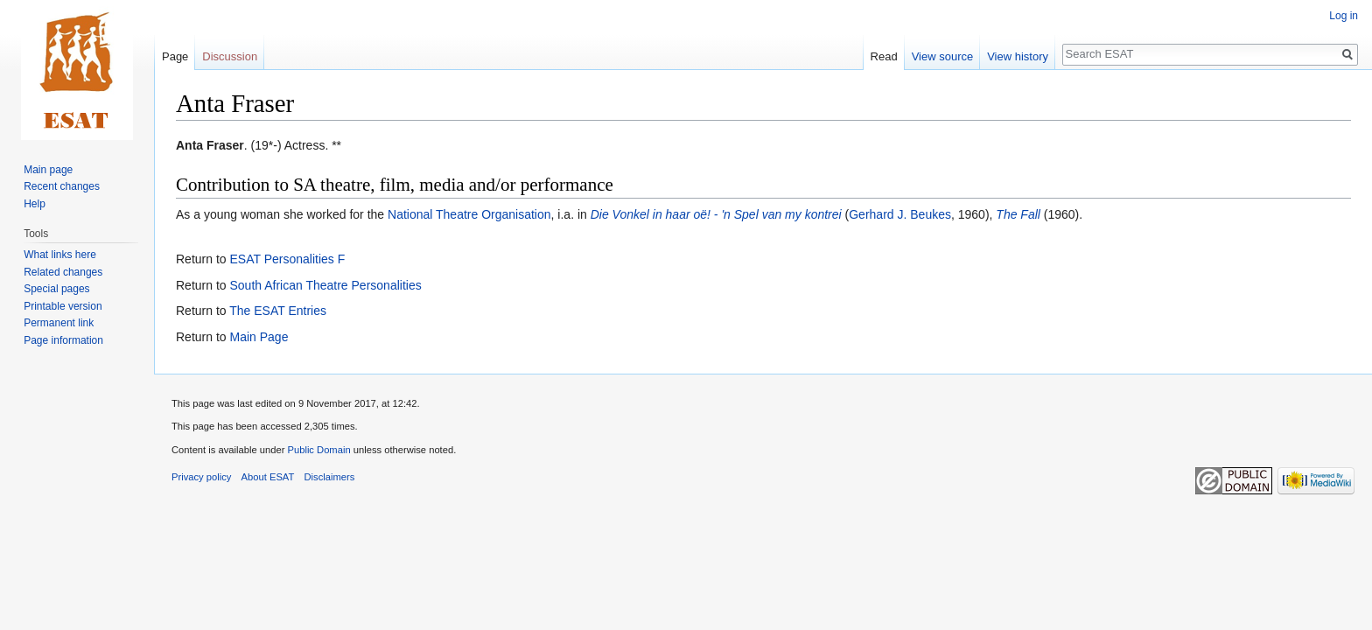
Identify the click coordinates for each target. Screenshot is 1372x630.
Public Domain (318, 449)
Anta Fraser (210, 145)
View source (943, 56)
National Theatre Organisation (469, 214)
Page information (63, 340)
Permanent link (59, 323)
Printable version (63, 306)
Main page (48, 170)
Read (884, 56)
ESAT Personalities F (287, 259)
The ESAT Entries (277, 311)
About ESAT (268, 477)
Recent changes (62, 186)
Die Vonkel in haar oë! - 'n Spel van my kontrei (716, 214)
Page (175, 56)
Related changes (63, 272)
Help (35, 204)
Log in (1343, 16)
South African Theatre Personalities (325, 285)
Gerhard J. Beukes (900, 214)
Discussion (229, 56)
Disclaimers (329, 477)
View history (1017, 56)
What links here (60, 254)
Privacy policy (201, 477)
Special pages (56, 289)
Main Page (258, 337)
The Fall (1018, 214)
